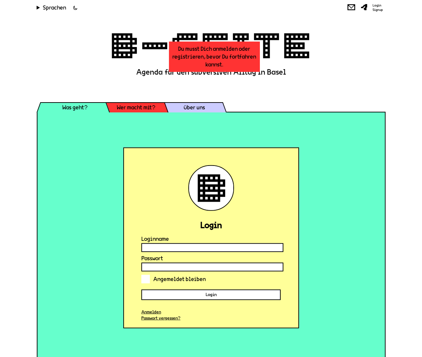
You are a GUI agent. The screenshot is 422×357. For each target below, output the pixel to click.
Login (377, 5)
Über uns (194, 107)
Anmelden (151, 312)
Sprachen (54, 8)
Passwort (152, 258)
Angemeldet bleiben (173, 279)
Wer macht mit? (136, 107)
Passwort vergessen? (161, 318)
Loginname (155, 239)
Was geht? (75, 107)
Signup (378, 10)
